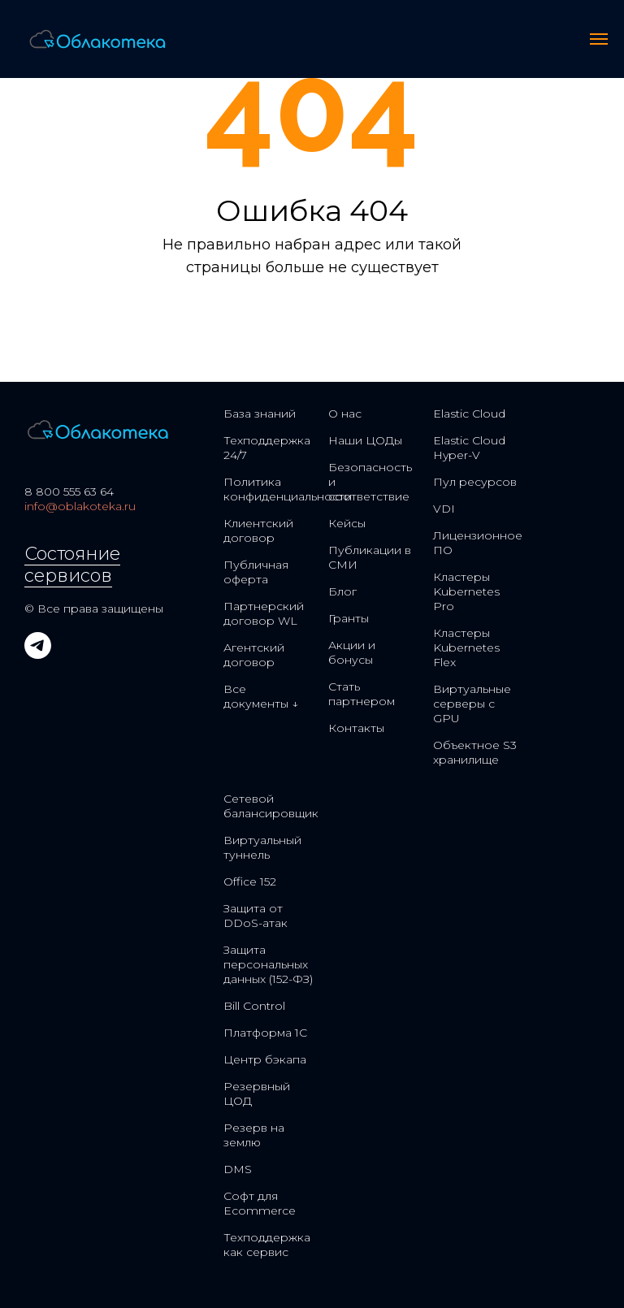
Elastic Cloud (469, 413)
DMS (237, 1169)
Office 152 (249, 881)
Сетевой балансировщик (270, 806)
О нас (345, 413)
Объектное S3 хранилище (475, 752)
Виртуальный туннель (262, 847)
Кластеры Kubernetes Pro (466, 591)
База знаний (259, 413)
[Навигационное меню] (599, 39)
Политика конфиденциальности (287, 489)
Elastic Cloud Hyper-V (469, 447)
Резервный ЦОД (256, 1093)
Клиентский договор (258, 530)
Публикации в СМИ (369, 557)
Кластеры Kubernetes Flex (466, 647)
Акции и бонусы (351, 652)
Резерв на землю (253, 1135)
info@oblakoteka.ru (80, 506)
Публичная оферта (255, 572)
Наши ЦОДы (365, 440)
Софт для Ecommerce (259, 1203)
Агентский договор (253, 654)
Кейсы (347, 523)
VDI (444, 508)
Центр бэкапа (264, 1059)
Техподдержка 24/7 (266, 447)
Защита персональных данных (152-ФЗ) (268, 964)
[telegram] (37, 654)
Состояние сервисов (72, 565)
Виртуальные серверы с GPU (472, 703)
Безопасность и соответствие (370, 482)
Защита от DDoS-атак (255, 915)
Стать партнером (361, 693)
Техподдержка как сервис (266, 1244)
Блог (342, 591)
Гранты (348, 618)
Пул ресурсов (475, 481)
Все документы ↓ (260, 696)
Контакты (356, 728)
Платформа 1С (265, 1032)
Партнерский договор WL (263, 613)
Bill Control (254, 1005)
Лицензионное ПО (477, 542)
